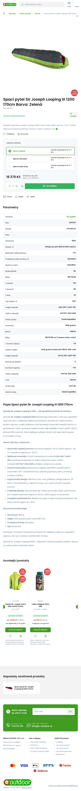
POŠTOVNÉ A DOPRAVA (38, 748)
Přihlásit (70, 711)
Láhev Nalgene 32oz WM (40, 605)
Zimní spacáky (25, 14)
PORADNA (59, 742)
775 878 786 (17, 726)
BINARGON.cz (73, 786)
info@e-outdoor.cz (42, 726)
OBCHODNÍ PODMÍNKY (38, 742)
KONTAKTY (34, 745)
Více (53, 129)
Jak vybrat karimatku (64, 751)
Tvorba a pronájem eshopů (58, 786)
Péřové (37, 14)
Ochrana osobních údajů (39, 751)
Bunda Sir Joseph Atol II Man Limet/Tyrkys (15, 605)
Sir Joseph (73, 114)
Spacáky (12, 14)
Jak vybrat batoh (62, 748)
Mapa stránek (27, 788)
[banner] (10, 5)
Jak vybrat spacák (63, 745)
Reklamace (60, 754)
